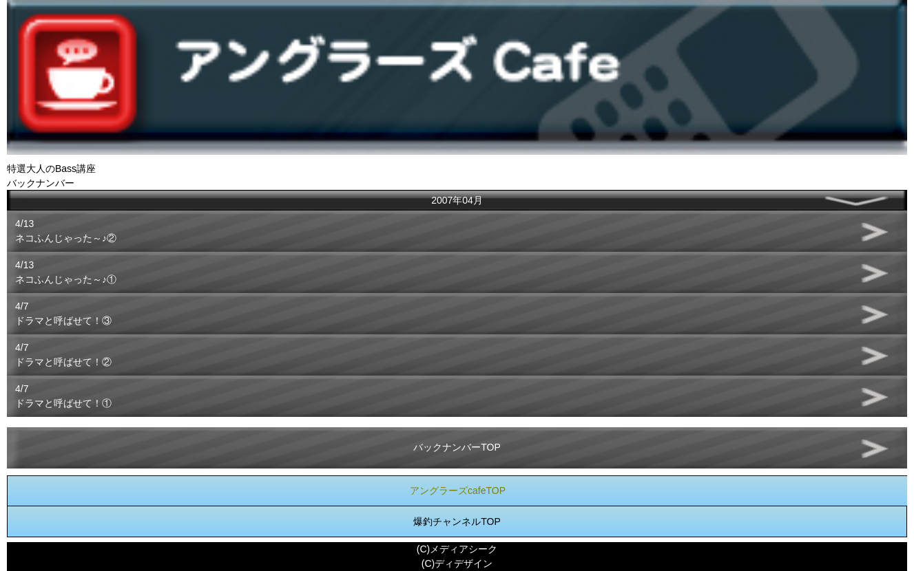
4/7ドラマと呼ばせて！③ (63, 313)
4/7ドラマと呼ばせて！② (63, 354)
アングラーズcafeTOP (458, 490)
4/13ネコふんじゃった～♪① (65, 272)
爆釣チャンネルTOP (457, 521)
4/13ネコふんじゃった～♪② (65, 231)
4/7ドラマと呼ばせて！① (63, 396)
